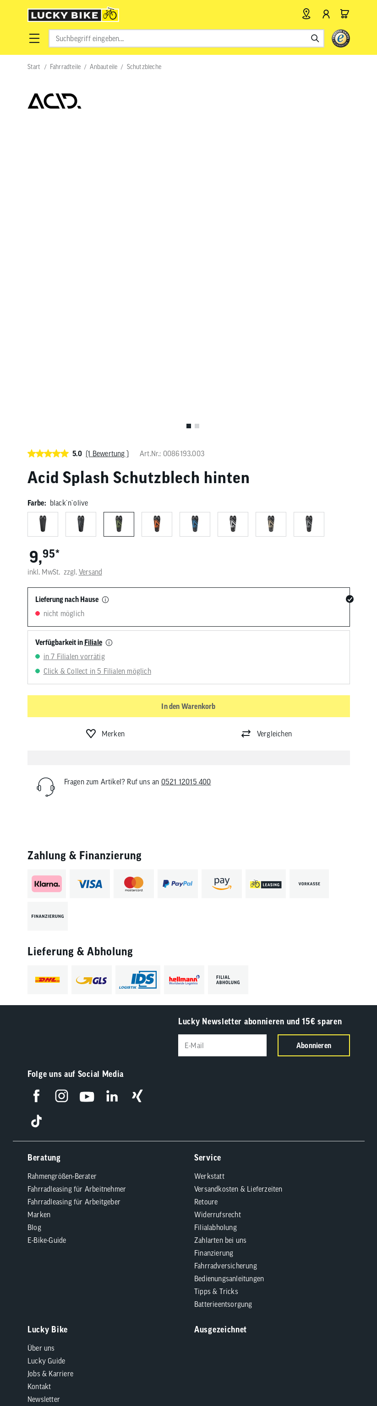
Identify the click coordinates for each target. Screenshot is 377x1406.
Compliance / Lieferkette (75, 1172)
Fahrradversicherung (225, 951)
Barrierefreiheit (127, 1157)
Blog (34, 912)
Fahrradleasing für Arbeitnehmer (76, 874)
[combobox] (186, 38)
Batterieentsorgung (223, 989)
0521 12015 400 (186, 468)
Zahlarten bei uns (220, 925)
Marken (38, 899)
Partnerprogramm (54, 1110)
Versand (90, 259)
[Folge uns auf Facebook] (36, 781)
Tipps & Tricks (216, 976)
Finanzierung (213, 938)
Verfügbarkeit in (68, 329)
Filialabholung (215, 912)
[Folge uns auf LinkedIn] (112, 781)
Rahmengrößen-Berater (62, 861)
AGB (45, 1157)
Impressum (78, 1157)
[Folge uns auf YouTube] (87, 781)
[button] (34, 38)
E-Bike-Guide (46, 925)
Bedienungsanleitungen (229, 963)
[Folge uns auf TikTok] (36, 806)
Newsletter (43, 1084)
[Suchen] (315, 38)
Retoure (206, 887)
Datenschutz (178, 1157)
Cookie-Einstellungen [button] (238, 1157)
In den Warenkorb (188, 393)
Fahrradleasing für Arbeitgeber (73, 887)
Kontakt (39, 1071)
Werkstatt (209, 861)
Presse (37, 1097)
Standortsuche (49, 1122)
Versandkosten (163, 1196)
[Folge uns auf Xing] (137, 781)
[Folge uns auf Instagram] (62, 781)
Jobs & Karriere (50, 1058)
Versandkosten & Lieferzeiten (238, 874)
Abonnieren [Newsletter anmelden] (313, 732)
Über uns (41, 1033)
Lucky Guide (46, 1046)
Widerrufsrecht (217, 899)
